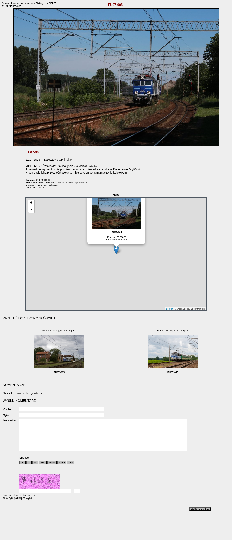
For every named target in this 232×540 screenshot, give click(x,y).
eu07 (47, 182)
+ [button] (31, 203)
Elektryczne (41, 3)
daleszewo (67, 182)
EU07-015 (172, 372)
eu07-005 (56, 182)
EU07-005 (59, 372)
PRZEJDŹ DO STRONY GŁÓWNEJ (29, 318)
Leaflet (169, 309)
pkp (76, 182)
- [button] (31, 209)
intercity (83, 182)
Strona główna (10, 3)
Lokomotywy (27, 3)
